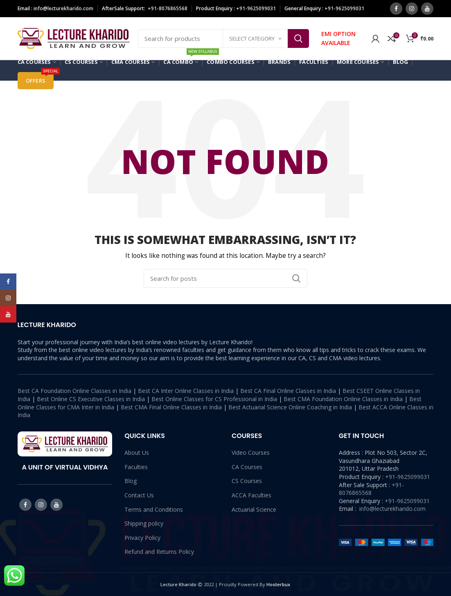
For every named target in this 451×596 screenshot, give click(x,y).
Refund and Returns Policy (159, 551)
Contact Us (139, 495)
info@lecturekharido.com (63, 8)
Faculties (136, 467)
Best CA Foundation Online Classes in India (74, 391)
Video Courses (251, 452)
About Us (136, 452)
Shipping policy (143, 523)
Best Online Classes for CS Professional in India (214, 399)
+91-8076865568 (167, 8)
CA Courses (247, 467)
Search (298, 38)
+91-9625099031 (407, 477)
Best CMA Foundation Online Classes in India (343, 399)
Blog (130, 481)
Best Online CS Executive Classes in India (91, 399)
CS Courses (247, 481)
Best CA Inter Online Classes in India (186, 391)
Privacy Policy (142, 538)
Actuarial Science (254, 509)
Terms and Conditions (153, 509)
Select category (252, 38)
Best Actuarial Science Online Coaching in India (290, 407)
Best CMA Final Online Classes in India (171, 407)
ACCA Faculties (251, 495)
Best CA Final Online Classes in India (288, 391)
